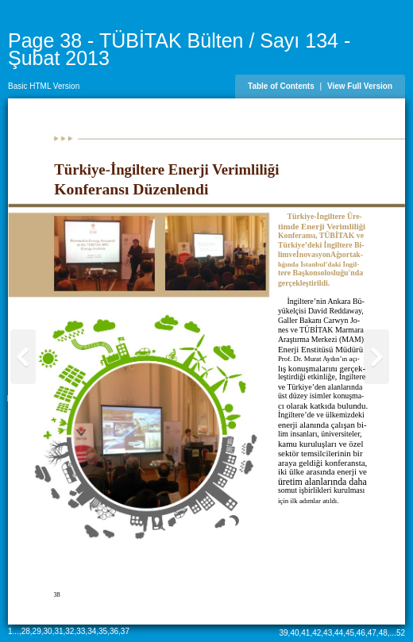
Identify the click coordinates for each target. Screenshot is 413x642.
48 (383, 633)
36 (114, 631)
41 (305, 633)
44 (338, 633)
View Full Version (359, 86)
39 (283, 633)
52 (400, 633)
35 (102, 631)
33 (80, 631)
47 (372, 633)
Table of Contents (281, 86)
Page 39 (377, 398)
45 (349, 633)
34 (91, 631)
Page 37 (22, 398)
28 (25, 631)
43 (327, 633)
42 (316, 633)
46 (361, 633)
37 (125, 631)
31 (58, 631)
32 (69, 631)
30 (48, 631)
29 (37, 631)
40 (294, 633)
